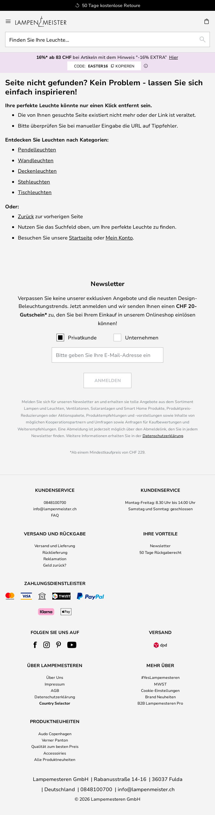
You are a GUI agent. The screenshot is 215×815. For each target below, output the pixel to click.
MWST (160, 683)
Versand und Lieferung (54, 545)
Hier (173, 57)
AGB (55, 690)
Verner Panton (55, 739)
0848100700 (55, 502)
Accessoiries (54, 753)
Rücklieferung (54, 552)
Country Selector (54, 703)
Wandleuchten (36, 160)
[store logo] (44, 21)
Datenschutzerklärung (163, 435)
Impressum (55, 683)
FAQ (55, 515)
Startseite (80, 237)
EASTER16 (104, 65)
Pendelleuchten (37, 149)
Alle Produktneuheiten (54, 759)
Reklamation (54, 558)
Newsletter (160, 545)
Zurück (26, 216)
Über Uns (54, 677)
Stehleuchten (34, 181)
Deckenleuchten (37, 170)
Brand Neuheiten (160, 696)
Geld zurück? (54, 565)
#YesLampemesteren (160, 677)
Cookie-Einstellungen (160, 690)
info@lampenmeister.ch (55, 508)
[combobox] (107, 39)
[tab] (54, 503)
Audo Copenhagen (54, 733)
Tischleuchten (35, 192)
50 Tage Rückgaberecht (160, 552)
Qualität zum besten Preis (54, 746)
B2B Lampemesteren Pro (160, 703)
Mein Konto (119, 237)
